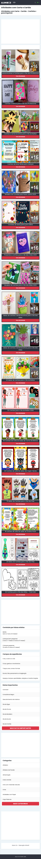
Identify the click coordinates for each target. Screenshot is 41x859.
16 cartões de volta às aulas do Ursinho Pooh (20, 531)
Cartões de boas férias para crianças (20, 164)
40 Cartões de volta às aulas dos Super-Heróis (20, 471)
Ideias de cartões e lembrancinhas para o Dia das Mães (20, 316)
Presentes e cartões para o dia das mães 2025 (20, 255)
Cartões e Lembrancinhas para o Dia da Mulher (20, 134)
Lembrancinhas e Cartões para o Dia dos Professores (20, 73)
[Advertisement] (20, 31)
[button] (20, 728)
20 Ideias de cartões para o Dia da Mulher (20, 380)
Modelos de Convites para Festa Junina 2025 (20, 194)
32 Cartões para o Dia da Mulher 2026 (20, 410)
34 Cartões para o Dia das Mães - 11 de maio (20, 592)
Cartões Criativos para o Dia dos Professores (20, 104)
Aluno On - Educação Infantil (20, 845)
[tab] (20, 728)
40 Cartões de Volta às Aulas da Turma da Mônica (20, 441)
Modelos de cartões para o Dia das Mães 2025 (20, 285)
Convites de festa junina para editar (20, 225)
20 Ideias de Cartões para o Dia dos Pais (20, 562)
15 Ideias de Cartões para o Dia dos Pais (20, 501)
